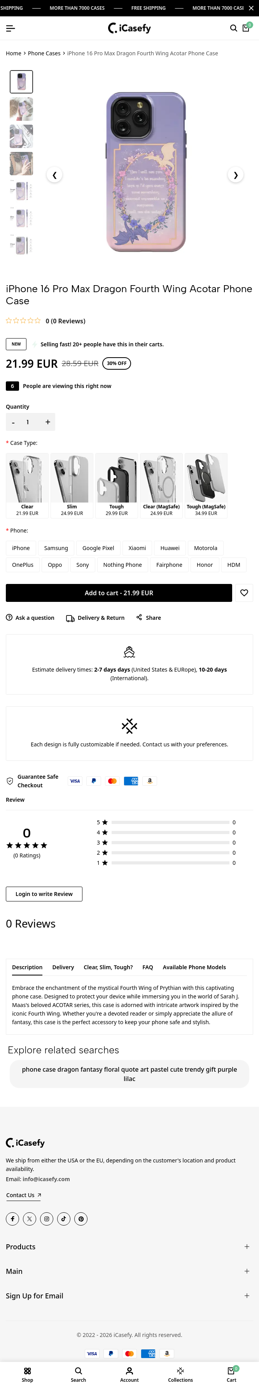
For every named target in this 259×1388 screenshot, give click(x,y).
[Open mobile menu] (10, 28)
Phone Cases (44, 53)
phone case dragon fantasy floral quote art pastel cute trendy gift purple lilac (129, 1074)
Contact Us (23, 1195)
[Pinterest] (81, 1219)
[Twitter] (29, 1219)
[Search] (233, 28)
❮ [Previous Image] (55, 174)
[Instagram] (46, 1219)
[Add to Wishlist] (244, 593)
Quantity (17, 406)
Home (13, 53)
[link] (46, 320)
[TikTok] (63, 1219)
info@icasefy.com (46, 1179)
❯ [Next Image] (236, 174)
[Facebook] (12, 1219)
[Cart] (246, 28)
